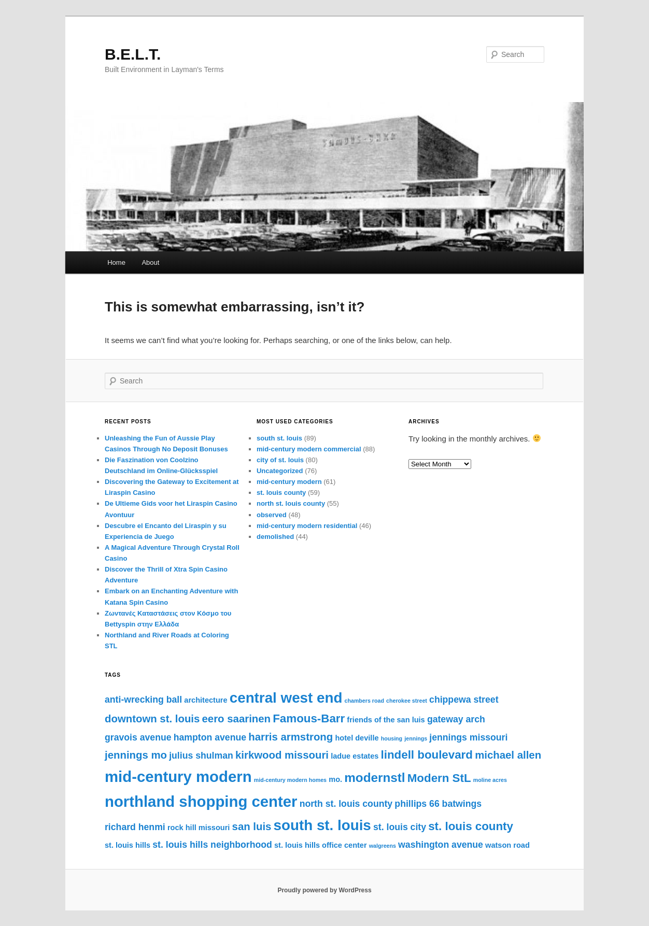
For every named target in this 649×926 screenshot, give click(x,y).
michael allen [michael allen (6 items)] (508, 755)
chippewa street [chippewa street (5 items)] (463, 699)
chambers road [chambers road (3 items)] (364, 700)
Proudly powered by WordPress (324, 890)
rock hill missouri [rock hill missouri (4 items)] (198, 827)
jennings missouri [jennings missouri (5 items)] (468, 737)
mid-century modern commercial (309, 449)
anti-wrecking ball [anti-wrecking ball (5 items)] (143, 699)
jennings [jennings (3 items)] (415, 738)
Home (116, 262)
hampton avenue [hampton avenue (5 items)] (210, 737)
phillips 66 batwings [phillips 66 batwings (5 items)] (438, 804)
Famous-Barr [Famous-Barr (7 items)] (309, 718)
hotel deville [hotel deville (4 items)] (356, 738)
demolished (275, 536)
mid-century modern (289, 482)
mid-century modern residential (307, 526)
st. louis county (281, 492)
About (150, 262)
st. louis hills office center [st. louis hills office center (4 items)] (320, 845)
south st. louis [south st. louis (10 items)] (322, 825)
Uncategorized (280, 471)
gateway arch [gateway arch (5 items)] (456, 719)
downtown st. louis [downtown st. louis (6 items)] (152, 718)
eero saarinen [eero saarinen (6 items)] (236, 718)
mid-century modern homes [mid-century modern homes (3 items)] (290, 780)
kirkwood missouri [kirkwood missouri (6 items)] (282, 755)
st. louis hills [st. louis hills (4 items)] (127, 845)
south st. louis (279, 438)
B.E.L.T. (133, 54)
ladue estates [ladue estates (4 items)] (354, 756)
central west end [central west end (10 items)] (286, 698)
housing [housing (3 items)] (391, 738)
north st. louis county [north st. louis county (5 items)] (346, 804)
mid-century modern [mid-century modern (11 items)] (178, 776)
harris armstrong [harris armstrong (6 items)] (290, 737)
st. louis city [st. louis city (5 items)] (399, 827)
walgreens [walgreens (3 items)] (382, 846)
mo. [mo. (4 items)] (335, 779)
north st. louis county (291, 503)
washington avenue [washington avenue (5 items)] (440, 844)
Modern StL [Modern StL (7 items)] (439, 778)
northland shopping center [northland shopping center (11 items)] (201, 801)
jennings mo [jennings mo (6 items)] (136, 755)
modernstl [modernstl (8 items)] (374, 778)
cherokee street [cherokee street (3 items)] (406, 700)
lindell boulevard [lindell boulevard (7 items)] (427, 754)
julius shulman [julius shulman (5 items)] (201, 755)
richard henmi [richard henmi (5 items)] (135, 827)
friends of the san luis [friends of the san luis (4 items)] (386, 720)
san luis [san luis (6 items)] (252, 826)
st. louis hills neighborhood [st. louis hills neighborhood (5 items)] (212, 844)
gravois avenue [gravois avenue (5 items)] (138, 737)
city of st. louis (280, 460)
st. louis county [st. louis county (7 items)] (470, 826)
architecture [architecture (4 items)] (205, 700)
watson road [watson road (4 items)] (507, 845)
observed (272, 515)
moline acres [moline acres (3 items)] (490, 780)
